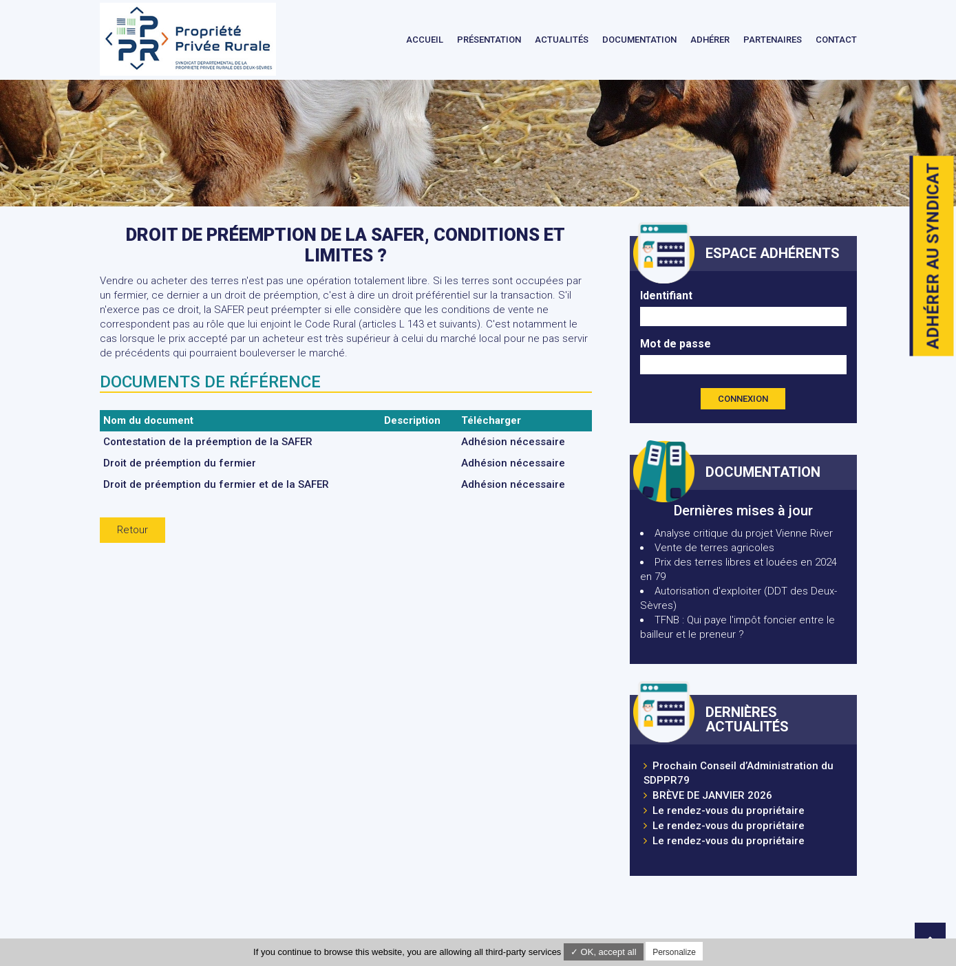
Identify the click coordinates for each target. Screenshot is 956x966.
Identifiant (666, 295)
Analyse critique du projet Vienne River (744, 533)
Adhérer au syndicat (933, 256)
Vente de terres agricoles (714, 547)
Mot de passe (675, 343)
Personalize (674, 952)
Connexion (743, 399)
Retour (132, 530)
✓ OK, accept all (604, 952)
